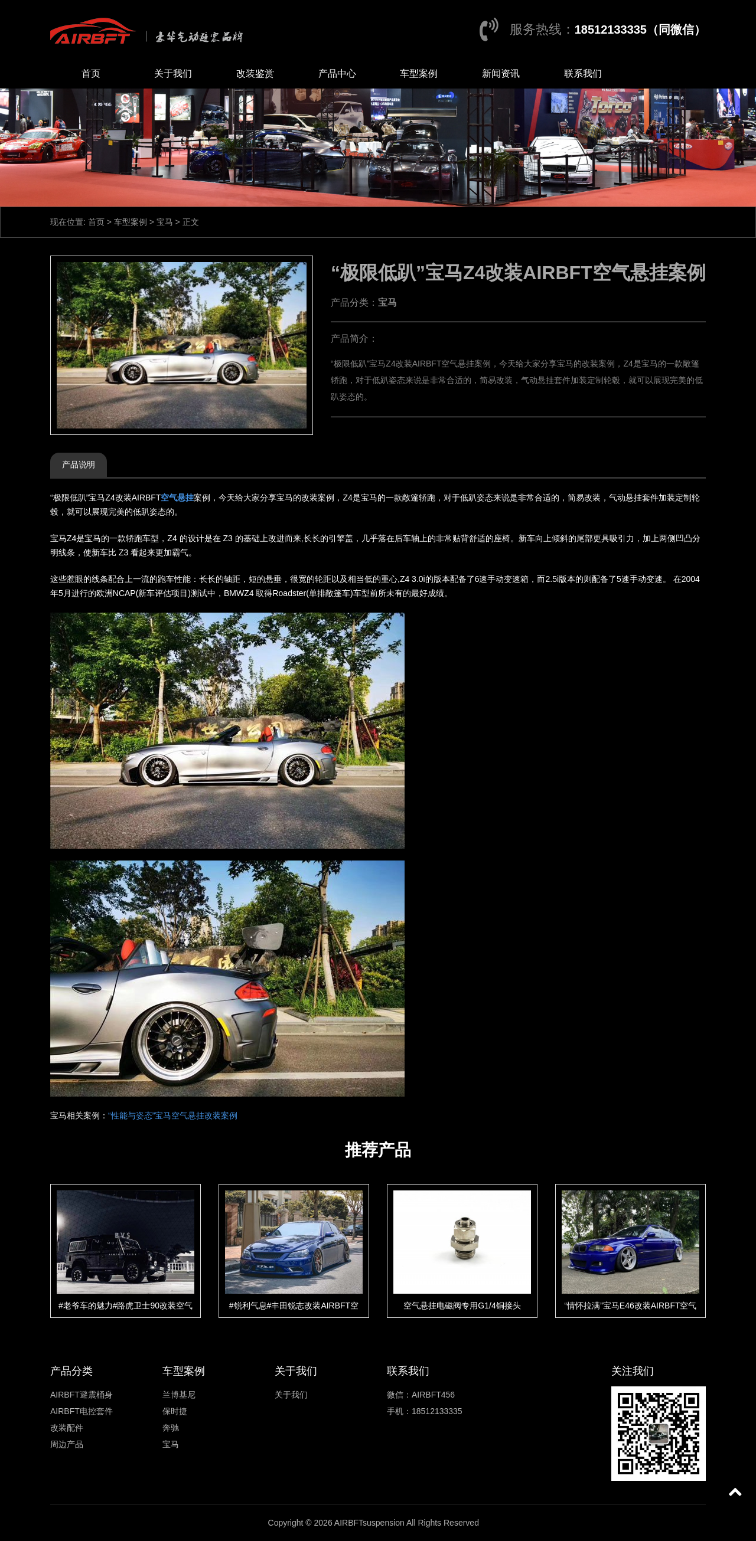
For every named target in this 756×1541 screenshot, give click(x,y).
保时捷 (174, 1411)
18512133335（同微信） (640, 29)
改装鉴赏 (255, 73)
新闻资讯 (501, 73)
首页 (91, 73)
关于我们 (173, 73)
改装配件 (66, 1427)
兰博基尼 (178, 1394)
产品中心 (337, 73)
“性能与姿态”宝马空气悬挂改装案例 (172, 1115)
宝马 (165, 222)
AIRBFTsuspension (369, 1522)
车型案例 (419, 73)
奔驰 (170, 1427)
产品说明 (78, 464)
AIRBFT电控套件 (81, 1411)
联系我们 (583, 73)
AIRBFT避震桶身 (81, 1394)
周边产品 (66, 1444)
